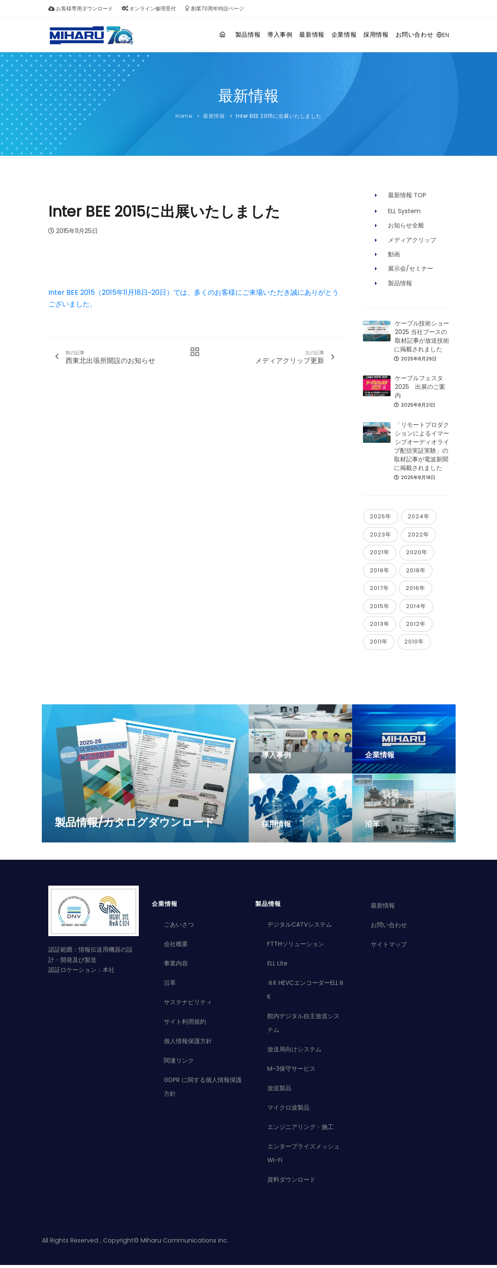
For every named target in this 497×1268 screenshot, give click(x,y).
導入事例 (253, 34)
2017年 (379, 590)
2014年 (416, 608)
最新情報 (291, 34)
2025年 (380, 517)
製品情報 (215, 34)
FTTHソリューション (295, 947)
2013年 (380, 626)
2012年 (416, 626)
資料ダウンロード (291, 1182)
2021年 (380, 553)
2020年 (417, 553)
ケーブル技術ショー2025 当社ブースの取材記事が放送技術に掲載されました (421, 336)
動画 (394, 254)
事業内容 (176, 966)
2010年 (414, 644)
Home (183, 116)
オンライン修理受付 (149, 8)
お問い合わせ (412, 34)
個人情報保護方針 (188, 1044)
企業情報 (329, 34)
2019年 (380, 572)
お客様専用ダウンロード (80, 8)
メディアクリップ (412, 240)
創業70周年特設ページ (214, 8)
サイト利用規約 (185, 1024)
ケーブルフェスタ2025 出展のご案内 (420, 387)
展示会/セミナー (410, 268)
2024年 (419, 517)
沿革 (372, 826)
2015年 (380, 608)
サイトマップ (389, 947)
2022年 (418, 535)
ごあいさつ (179, 927)
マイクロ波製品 (288, 1110)
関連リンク (179, 1063)
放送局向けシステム (294, 1052)
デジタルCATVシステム (299, 927)
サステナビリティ (188, 1005)
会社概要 (176, 947)
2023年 (380, 535)
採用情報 (367, 34)
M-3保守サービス (291, 1071)
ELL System (404, 211)
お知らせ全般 (406, 225)
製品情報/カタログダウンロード (135, 825)
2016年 (415, 590)
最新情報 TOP (407, 195)
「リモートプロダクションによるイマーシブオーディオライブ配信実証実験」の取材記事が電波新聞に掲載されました (421, 446)
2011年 (379, 644)
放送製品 (279, 1091)
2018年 (416, 572)
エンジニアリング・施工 (300, 1130)
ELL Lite (277, 966)
